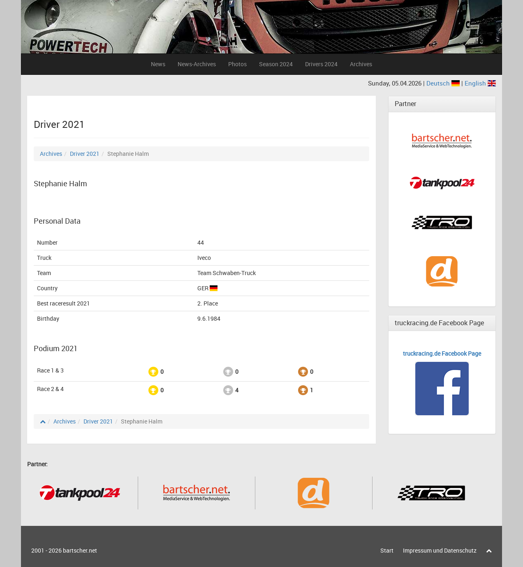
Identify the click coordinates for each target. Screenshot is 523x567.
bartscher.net (80, 550)
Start (386, 550)
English (480, 83)
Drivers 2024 (321, 64)
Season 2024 (276, 64)
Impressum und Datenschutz (440, 550)
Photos (237, 64)
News (158, 64)
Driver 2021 (85, 153)
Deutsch (443, 83)
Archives (361, 64)
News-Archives (197, 64)
